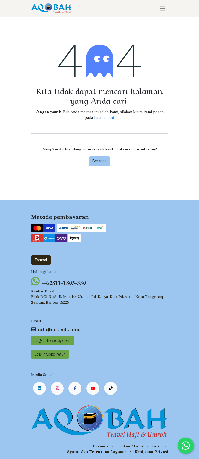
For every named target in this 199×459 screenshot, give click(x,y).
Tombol (41, 259)
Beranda (99, 161)
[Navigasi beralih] (162, 8)
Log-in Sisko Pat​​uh (50, 354)
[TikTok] (110, 388)
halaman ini (104, 117)
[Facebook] (74, 388)
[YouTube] (92, 388)
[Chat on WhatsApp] (186, 446)
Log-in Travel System (52, 340)
